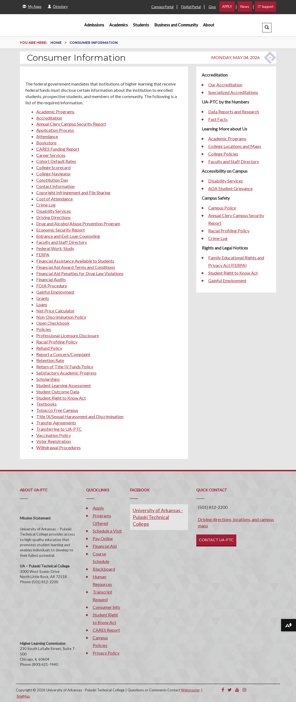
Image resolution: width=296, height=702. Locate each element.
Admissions (94, 25)
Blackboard (104, 569)
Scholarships (48, 379)
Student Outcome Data (57, 391)
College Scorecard (53, 167)
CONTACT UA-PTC (216, 539)
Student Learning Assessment (63, 385)
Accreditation (49, 117)
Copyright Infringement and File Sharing (73, 192)
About (208, 25)
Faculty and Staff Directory (61, 242)
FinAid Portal (191, 7)
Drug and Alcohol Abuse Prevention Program (78, 223)
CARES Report (106, 630)
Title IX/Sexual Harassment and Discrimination (79, 416)
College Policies (223, 153)
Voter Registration (53, 441)
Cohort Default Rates (56, 161)
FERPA (42, 254)
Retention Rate (50, 360)
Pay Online (103, 538)
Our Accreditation (225, 84)
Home (56, 43)
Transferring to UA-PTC (59, 428)
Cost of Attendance (54, 198)
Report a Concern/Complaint (63, 354)
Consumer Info (106, 607)
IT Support (265, 6)
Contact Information (55, 186)
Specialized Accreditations (233, 92)
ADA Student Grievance (230, 188)
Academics (118, 25)
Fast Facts (218, 119)
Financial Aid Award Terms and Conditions (75, 267)
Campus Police (222, 207)
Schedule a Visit (107, 530)
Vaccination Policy (53, 435)
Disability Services (53, 211)
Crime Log (46, 204)
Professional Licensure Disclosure (67, 335)
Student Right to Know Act (61, 397)
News (244, 6)
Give (212, 7)
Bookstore (46, 142)
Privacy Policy (106, 652)
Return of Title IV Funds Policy (64, 366)
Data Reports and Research (233, 111)
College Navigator (53, 173)
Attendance (47, 136)
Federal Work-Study (55, 248)
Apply (98, 507)
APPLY (227, 6)
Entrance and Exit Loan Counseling (68, 236)
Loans (41, 304)
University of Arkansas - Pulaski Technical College (158, 517)
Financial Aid (105, 546)
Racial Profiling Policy (56, 341)
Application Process (55, 130)
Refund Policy (49, 348)
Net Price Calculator (55, 310)
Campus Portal (162, 7)
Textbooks (46, 403)
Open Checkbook (53, 323)
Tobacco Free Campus (57, 410)
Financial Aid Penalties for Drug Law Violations (79, 273)
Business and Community (176, 25)
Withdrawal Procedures (58, 447)
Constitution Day (52, 180)
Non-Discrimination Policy (61, 317)
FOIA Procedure (51, 285)
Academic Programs (55, 111)
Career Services (50, 155)
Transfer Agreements (56, 422)
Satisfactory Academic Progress (66, 372)
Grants (42, 298)
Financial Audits (51, 279)
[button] (266, 27)
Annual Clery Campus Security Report (71, 123)
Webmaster (190, 690)
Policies (43, 329)
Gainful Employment (55, 291)
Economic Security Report (60, 229)
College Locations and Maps (234, 146)
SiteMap (23, 696)
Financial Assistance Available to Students (75, 260)
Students (141, 25)
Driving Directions (53, 217)
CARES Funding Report (57, 148)
